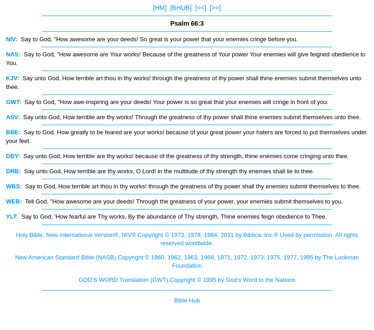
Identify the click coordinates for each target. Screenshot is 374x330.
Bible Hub (187, 300)
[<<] (200, 7)
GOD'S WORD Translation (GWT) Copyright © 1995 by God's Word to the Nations (186, 279)
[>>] (215, 7)
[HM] (160, 7)
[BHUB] (181, 7)
